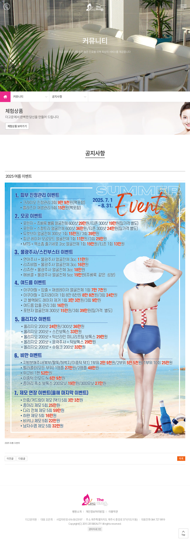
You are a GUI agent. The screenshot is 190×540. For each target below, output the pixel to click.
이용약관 (113, 511)
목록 (181, 458)
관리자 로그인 (95, 529)
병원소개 (76, 511)
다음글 (21, 458)
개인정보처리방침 (95, 511)
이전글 (10, 458)
